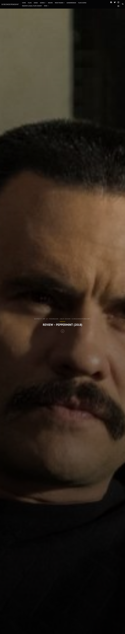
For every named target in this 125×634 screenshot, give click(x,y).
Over (45, 6)
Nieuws (50, 3)
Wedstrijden (59, 3)
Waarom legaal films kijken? (32, 6)
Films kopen (82, 3)
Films (30, 3)
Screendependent (10, 4)
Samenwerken (71, 3)
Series (36, 3)
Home (24, 3)
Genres (42, 3)
